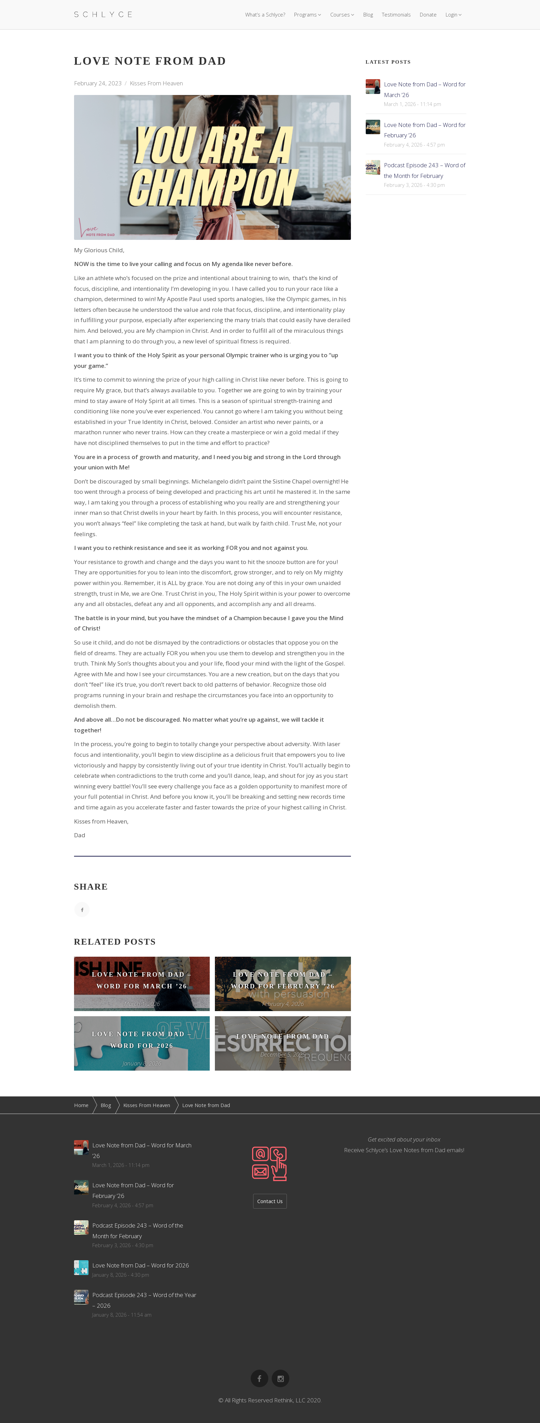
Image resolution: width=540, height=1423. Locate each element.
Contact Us (270, 1201)
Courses (340, 14)
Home (81, 1105)
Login (451, 14)
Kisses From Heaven (156, 83)
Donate (428, 14)
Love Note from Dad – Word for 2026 (140, 1265)
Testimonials (396, 14)
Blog (368, 14)
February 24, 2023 (98, 83)
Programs (305, 14)
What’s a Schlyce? (265, 14)
